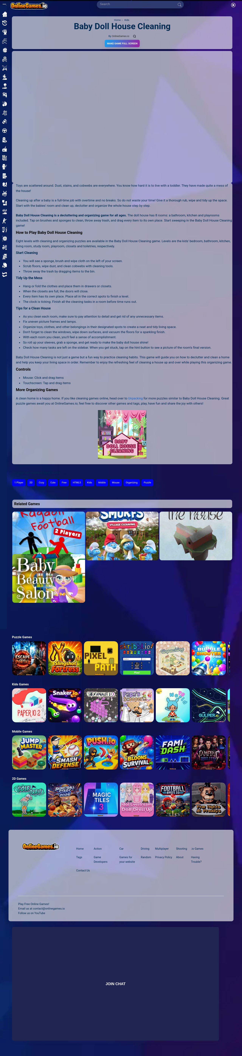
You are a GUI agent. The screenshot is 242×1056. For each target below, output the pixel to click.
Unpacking (135, 398)
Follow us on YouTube (32, 913)
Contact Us (83, 871)
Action (98, 849)
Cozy (42, 482)
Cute (54, 482)
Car (121, 849)
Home (80, 849)
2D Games (19, 779)
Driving (144, 849)
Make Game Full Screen (122, 43)
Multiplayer (162, 849)
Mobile (105, 482)
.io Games (198, 849)
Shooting (182, 849)
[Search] (139, 4)
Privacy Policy (163, 857)
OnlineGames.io (121, 36)
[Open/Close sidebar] (4, 4)
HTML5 (79, 482)
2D (31, 482)
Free (66, 482)
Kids (92, 482)
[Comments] (134, 36)
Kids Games (20, 685)
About (180, 857)
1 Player (19, 482)
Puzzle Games (22, 637)
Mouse (119, 482)
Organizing (136, 482)
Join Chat (115, 984)
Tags (79, 857)
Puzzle (152, 482)
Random (145, 857)
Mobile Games (22, 732)
